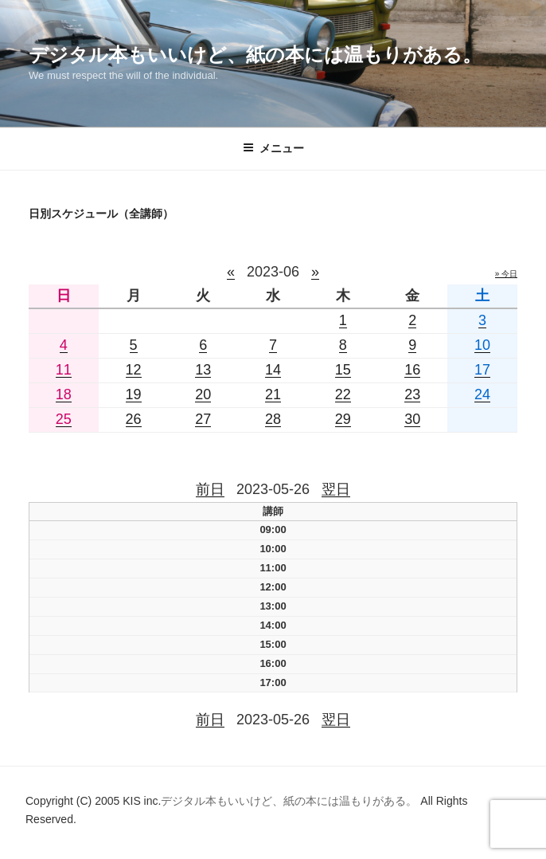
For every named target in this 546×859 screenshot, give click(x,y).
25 (64, 419)
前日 (210, 489)
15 (343, 370)
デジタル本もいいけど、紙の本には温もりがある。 (255, 54)
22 (343, 394)
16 (412, 370)
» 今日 (506, 273)
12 (134, 370)
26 (134, 419)
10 (482, 345)
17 (482, 370)
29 (343, 419)
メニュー (273, 148)
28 (273, 419)
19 (134, 394)
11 (64, 370)
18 (64, 394)
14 (273, 370)
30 (412, 419)
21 (273, 394)
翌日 (336, 489)
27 (203, 419)
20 (203, 394)
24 (482, 394)
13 (203, 370)
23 (412, 394)
